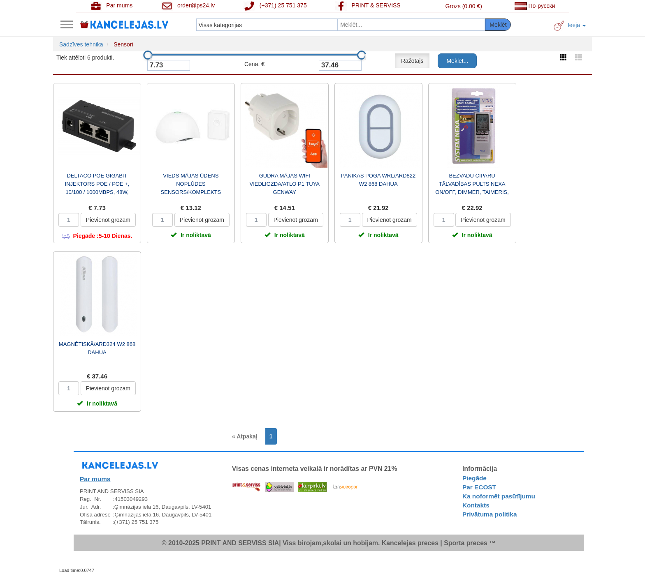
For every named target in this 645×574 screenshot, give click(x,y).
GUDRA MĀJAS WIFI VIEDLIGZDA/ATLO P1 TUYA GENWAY (285, 184)
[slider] (147, 55)
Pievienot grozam (108, 220)
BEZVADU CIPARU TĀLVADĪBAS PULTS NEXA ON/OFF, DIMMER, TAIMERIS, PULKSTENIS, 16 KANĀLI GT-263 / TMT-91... (472, 192)
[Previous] (247, 436)
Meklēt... (457, 61)
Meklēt (498, 24)
